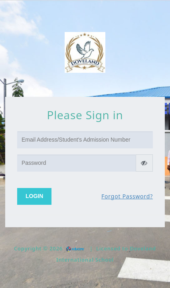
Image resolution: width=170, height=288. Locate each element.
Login (34, 196)
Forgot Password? (127, 196)
